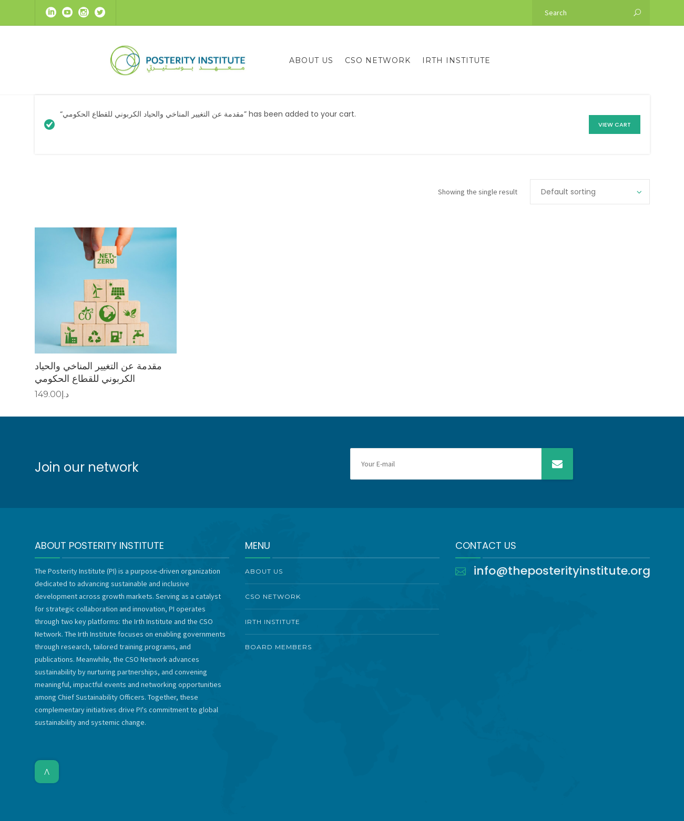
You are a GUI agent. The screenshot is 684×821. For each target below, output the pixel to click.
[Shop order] (590, 191)
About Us (311, 60)
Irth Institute (456, 60)
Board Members (278, 647)
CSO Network (378, 60)
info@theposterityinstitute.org (562, 571)
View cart (614, 124)
